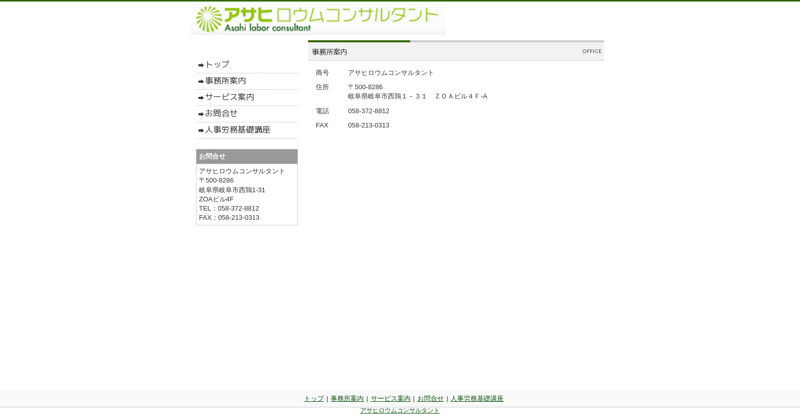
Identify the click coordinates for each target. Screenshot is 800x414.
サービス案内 (391, 398)
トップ (314, 398)
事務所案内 (347, 398)
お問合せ (430, 398)
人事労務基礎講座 (477, 398)
